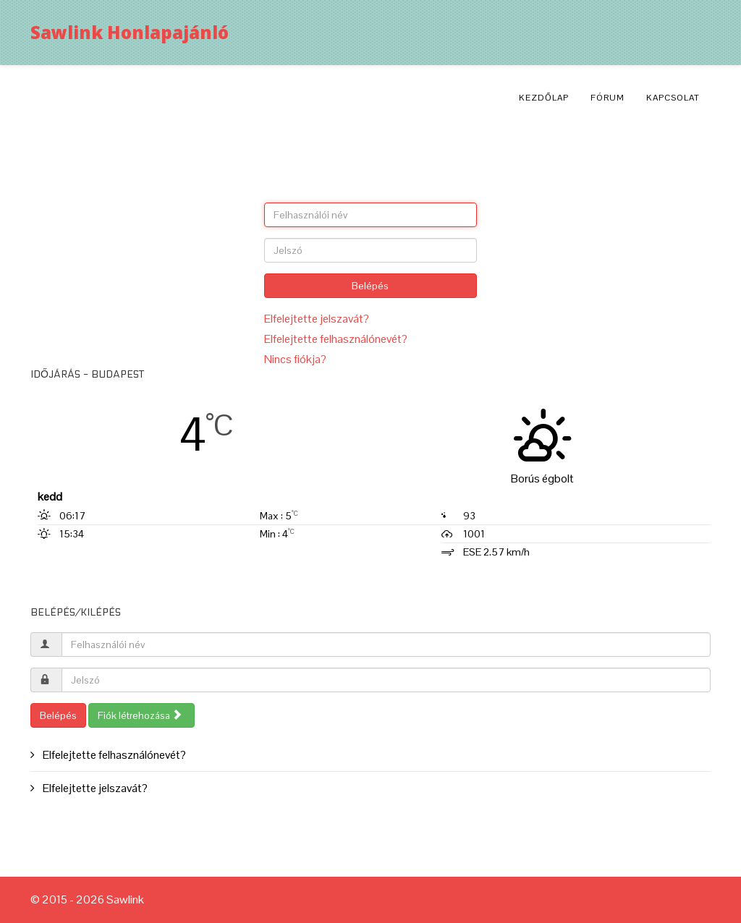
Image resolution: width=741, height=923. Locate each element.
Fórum (607, 97)
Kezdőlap (544, 97)
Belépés (370, 285)
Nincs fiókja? (295, 359)
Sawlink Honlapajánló (129, 32)
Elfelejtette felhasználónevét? (335, 338)
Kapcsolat (673, 97)
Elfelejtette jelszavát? (316, 318)
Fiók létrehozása (140, 715)
